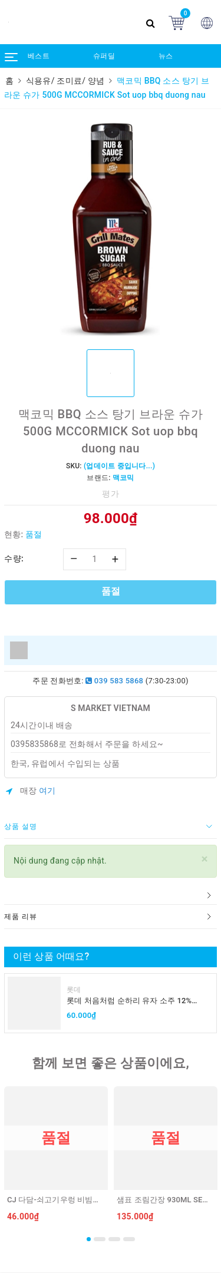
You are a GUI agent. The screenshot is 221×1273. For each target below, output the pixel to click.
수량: (14, 558)
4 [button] (129, 1239)
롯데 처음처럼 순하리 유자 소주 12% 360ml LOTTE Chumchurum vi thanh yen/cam (130, 1001)
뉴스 (166, 56)
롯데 (74, 990)
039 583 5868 (114, 680)
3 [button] (114, 1239)
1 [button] (89, 1239)
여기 (47, 790)
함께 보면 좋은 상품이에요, (110, 1063)
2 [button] (99, 1239)
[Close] (205, 859)
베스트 (39, 56)
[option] (110, 227)
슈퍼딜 (104, 56)
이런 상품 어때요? (51, 956)
